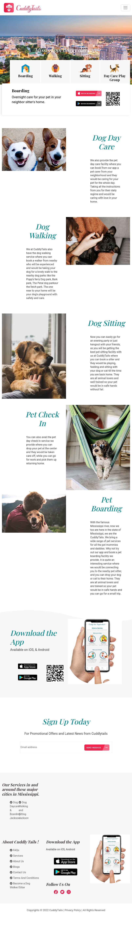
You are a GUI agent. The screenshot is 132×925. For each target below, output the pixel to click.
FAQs (14, 850)
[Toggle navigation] (125, 7)
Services (16, 855)
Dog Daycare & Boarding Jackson (15, 810)
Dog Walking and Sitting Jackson (23, 810)
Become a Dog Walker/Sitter (20, 885)
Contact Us (18, 872)
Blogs (15, 866)
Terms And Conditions (24, 877)
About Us (17, 861)
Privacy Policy (73, 910)
